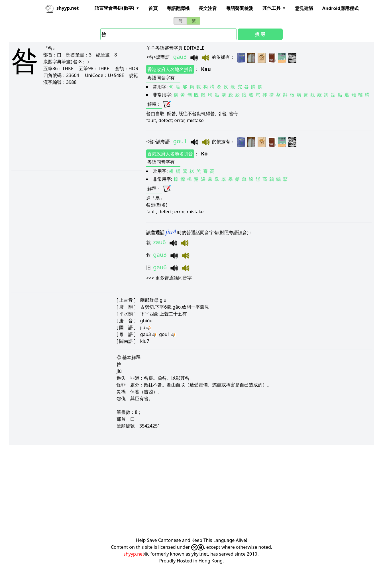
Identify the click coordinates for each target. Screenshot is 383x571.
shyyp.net (133, 554)
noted (264, 547)
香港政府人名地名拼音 (170, 69)
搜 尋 (260, 34)
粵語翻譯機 (178, 8)
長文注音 (208, 8)
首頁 (153, 8)
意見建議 (304, 8)
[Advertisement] (76, 128)
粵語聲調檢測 (239, 8)
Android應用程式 (340, 8)
